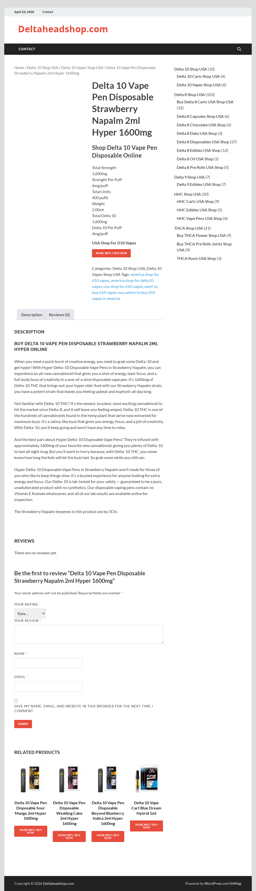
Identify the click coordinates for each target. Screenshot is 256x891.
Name (21, 654)
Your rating (27, 604)
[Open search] (239, 49)
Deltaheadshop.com (63, 29)
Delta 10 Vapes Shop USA (82, 67)
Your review (27, 621)
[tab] (31, 314)
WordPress (213, 883)
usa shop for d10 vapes (123, 286)
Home (19, 67)
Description (31, 314)
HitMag (235, 883)
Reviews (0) (59, 314)
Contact (48, 12)
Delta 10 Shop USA (42, 67)
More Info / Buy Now (111, 253)
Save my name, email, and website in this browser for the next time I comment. (83, 708)
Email (21, 677)
